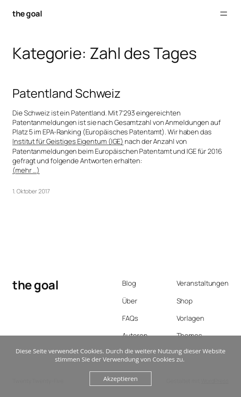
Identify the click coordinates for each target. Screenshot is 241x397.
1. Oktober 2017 (31, 191)
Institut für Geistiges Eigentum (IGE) (67, 141)
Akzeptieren (120, 378)
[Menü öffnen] (224, 14)
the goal (27, 13)
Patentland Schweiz (66, 93)
